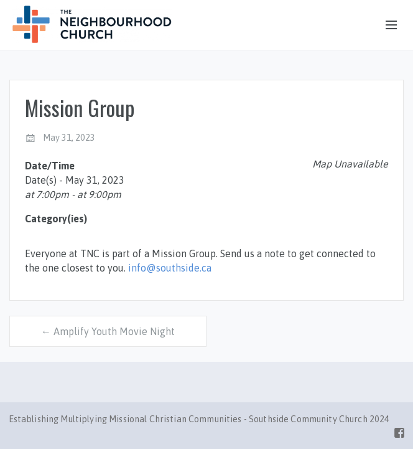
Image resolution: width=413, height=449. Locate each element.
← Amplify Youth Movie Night (108, 331)
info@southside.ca (169, 267)
